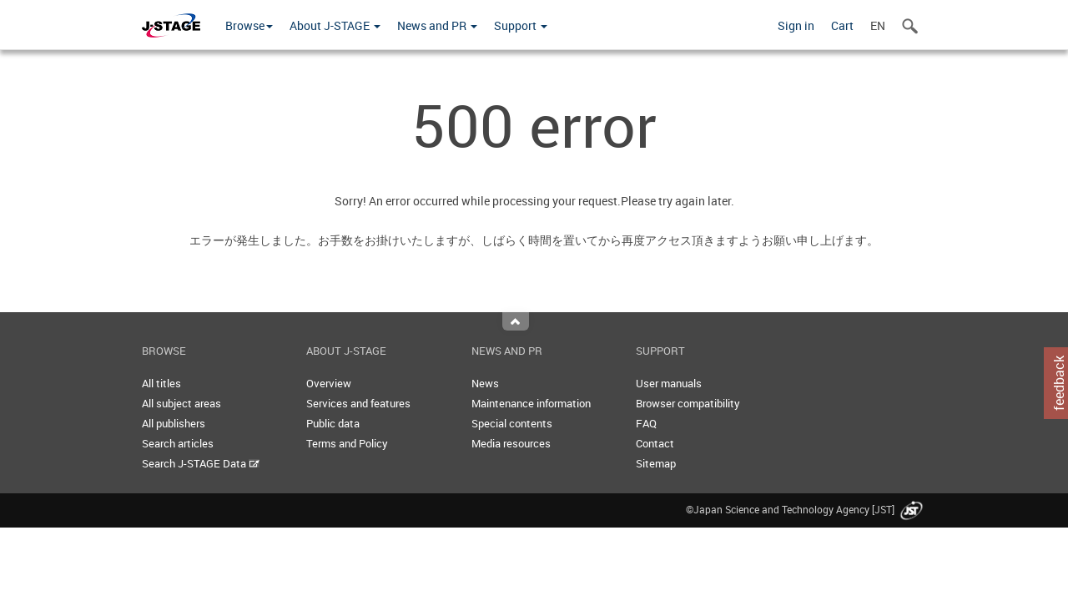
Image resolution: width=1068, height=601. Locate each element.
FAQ (646, 423)
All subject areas (181, 403)
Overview (328, 383)
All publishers (173, 423)
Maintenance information (531, 403)
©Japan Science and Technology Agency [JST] (806, 509)
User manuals (669, 383)
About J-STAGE (335, 25)
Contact (655, 443)
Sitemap (656, 463)
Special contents (511, 423)
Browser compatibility (688, 403)
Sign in (796, 25)
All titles (161, 383)
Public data (333, 423)
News (485, 383)
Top (515, 321)
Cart (842, 25)
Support (520, 25)
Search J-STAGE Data (200, 463)
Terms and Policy (347, 443)
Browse (249, 25)
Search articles (178, 443)
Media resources (511, 443)
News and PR (437, 25)
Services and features (358, 403)
